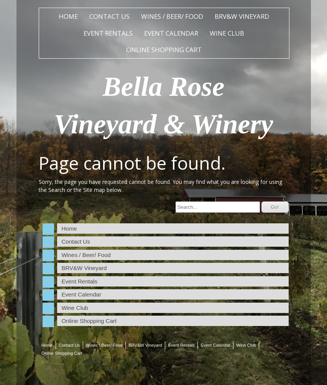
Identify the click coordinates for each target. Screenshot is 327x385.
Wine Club (227, 33)
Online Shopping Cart (164, 49)
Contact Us (109, 16)
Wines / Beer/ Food (172, 16)
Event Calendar (171, 33)
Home (68, 16)
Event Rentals (108, 33)
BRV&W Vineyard (242, 16)
